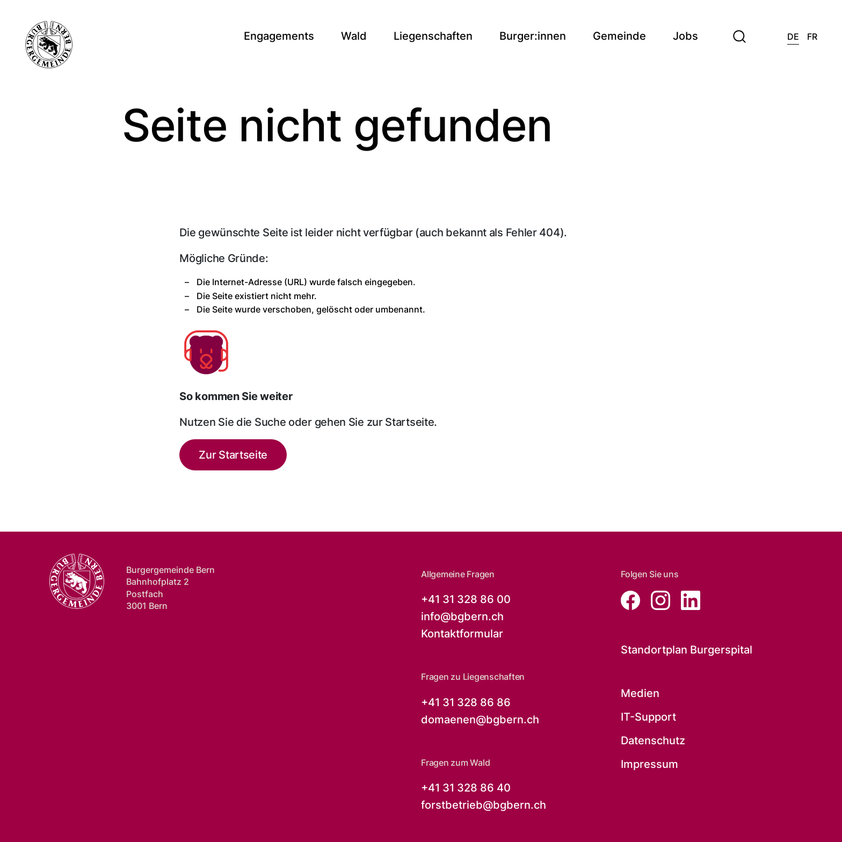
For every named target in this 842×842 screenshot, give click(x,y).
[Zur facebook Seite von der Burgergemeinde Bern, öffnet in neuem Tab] (631, 599)
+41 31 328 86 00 (466, 599)
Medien (640, 693)
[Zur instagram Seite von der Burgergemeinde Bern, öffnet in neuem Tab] (657, 599)
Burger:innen (532, 36)
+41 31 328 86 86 (466, 702)
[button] (739, 30)
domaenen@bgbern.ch (480, 719)
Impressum (649, 764)
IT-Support (648, 716)
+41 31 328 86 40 (466, 787)
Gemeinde (619, 36)
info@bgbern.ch (462, 616)
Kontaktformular (462, 633)
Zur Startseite (233, 454)
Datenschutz (653, 740)
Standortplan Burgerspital (686, 649)
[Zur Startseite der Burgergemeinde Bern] (76, 581)
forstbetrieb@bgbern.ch (483, 805)
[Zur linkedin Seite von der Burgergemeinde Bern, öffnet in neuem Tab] (686, 599)
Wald (354, 36)
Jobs (685, 36)
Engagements (279, 36)
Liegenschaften (433, 36)
